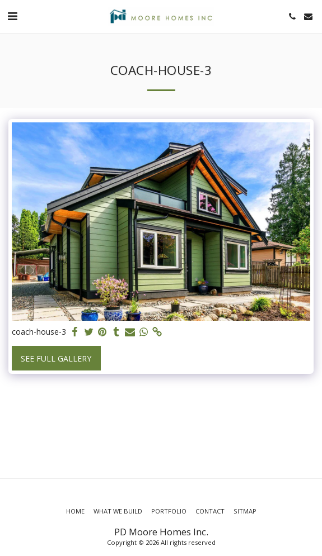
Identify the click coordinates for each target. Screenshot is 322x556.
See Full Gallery (56, 358)
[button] (12, 15)
